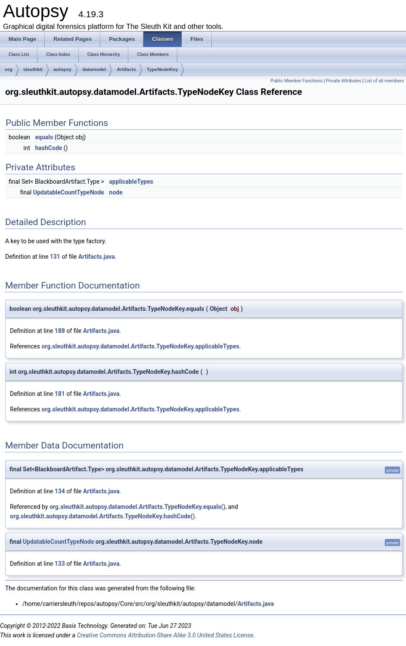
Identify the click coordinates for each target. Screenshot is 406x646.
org (8, 69)
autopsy (62, 69)
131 (55, 256)
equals (44, 137)
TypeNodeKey (162, 69)
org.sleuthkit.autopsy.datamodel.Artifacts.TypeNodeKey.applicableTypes (140, 346)
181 (60, 393)
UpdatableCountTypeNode (68, 192)
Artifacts (126, 69)
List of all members (384, 81)
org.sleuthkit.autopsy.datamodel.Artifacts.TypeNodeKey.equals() (137, 506)
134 (60, 491)
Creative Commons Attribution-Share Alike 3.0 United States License (165, 635)
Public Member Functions (296, 81)
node (115, 192)
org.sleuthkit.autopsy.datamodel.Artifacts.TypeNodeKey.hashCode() (102, 516)
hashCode (48, 147)
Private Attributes (343, 81)
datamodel (94, 69)
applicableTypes (131, 181)
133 (60, 563)
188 (60, 330)
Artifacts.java (96, 256)
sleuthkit (33, 69)
